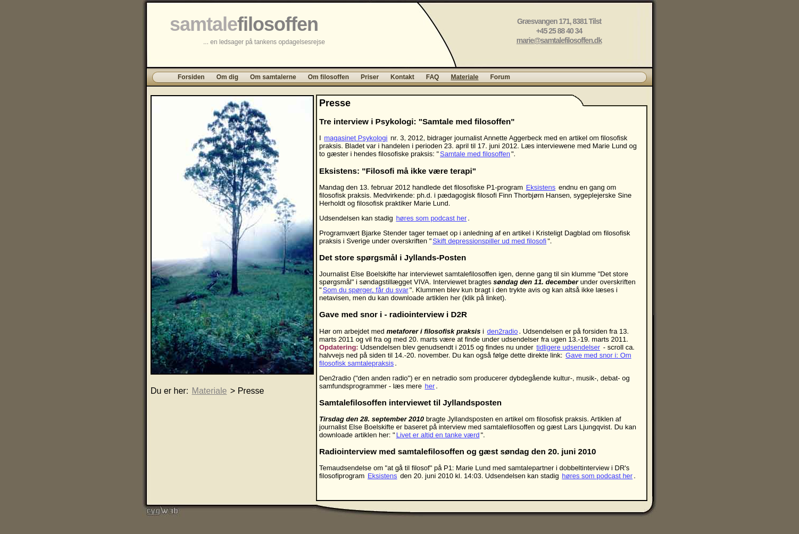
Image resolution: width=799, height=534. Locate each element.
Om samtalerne (273, 77)
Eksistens (541, 187)
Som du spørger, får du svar (366, 290)
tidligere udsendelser (568, 347)
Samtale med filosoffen (475, 154)
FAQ (432, 77)
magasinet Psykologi (355, 138)
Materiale (464, 77)
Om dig (227, 77)
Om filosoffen (328, 77)
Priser (370, 77)
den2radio (502, 331)
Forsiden (191, 77)
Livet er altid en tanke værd (438, 435)
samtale (244, 24)
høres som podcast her (431, 218)
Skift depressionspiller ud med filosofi (489, 241)
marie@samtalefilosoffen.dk (559, 40)
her (430, 386)
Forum (500, 77)
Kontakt (402, 77)
